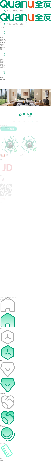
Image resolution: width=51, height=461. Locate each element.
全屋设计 (2, 78)
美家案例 (2, 79)
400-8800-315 (3, 125)
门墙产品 (2, 45)
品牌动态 (2, 62)
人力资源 (2, 66)
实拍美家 (2, 67)
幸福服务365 (3, 61)
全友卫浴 (2, 44)
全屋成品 (2, 37)
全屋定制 (2, 39)
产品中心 (2, 27)
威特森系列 (3, 41)
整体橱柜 (2, 42)
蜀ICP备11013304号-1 (5, 300)
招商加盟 (2, 64)
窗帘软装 (2, 47)
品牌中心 (2, 49)
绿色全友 (2, 59)
